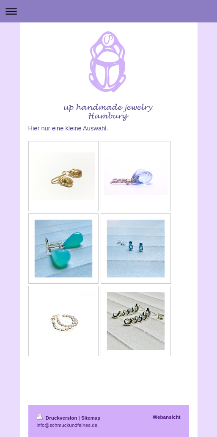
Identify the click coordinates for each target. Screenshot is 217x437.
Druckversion (58, 417)
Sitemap (90, 417)
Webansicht (166, 417)
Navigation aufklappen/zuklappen (108, 11)
